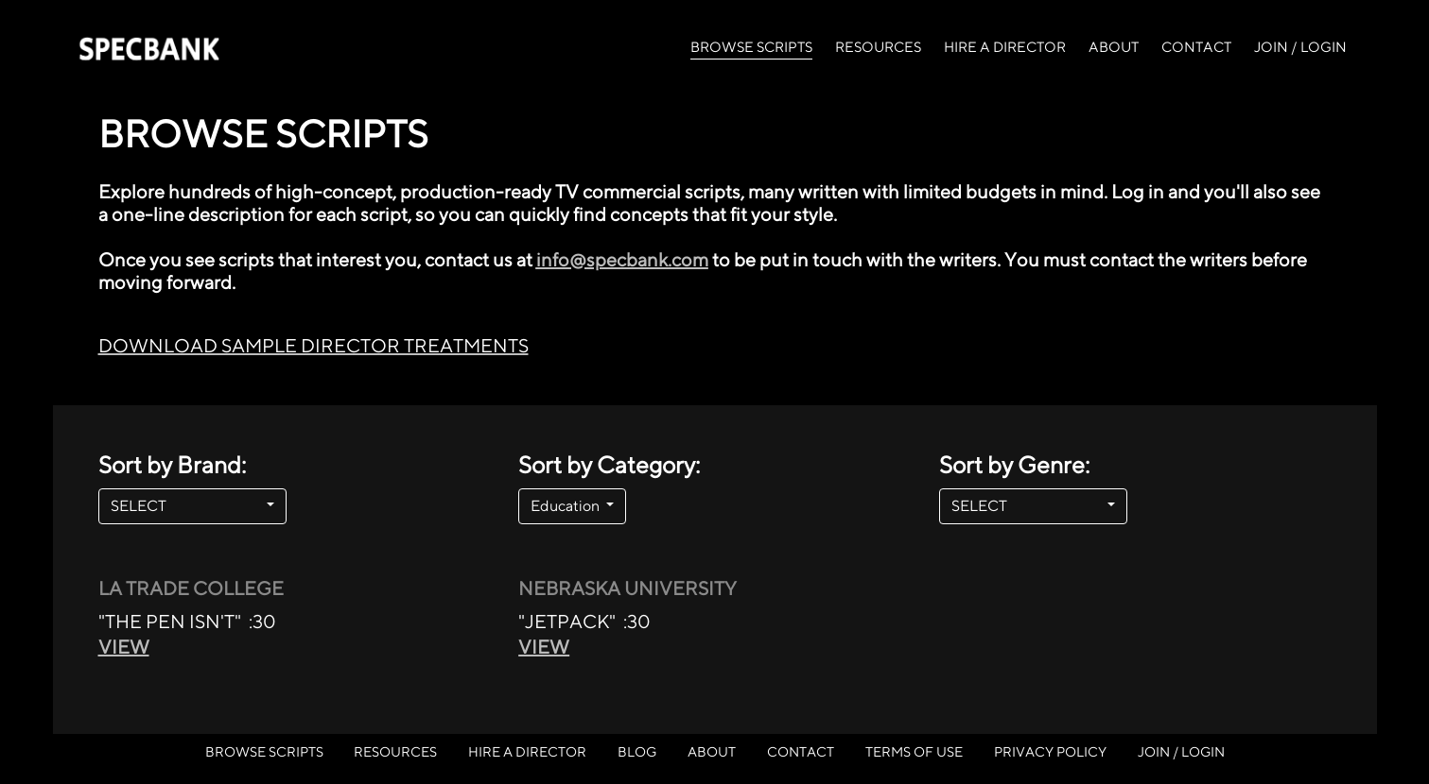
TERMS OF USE (914, 751)
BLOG (637, 751)
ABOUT (1114, 47)
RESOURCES (878, 47)
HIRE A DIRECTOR (1005, 47)
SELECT (187, 506)
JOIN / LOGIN (1300, 47)
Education (566, 506)
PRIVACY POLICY (1050, 751)
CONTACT (1196, 47)
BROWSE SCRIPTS (751, 45)
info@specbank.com (622, 259)
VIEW (123, 646)
